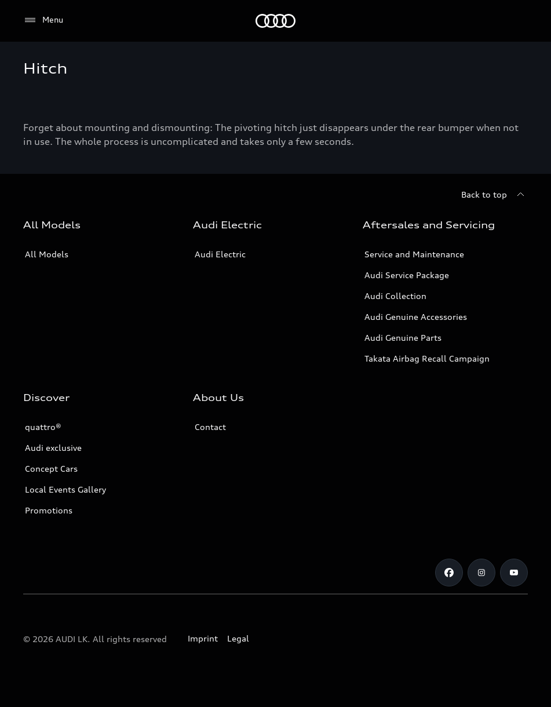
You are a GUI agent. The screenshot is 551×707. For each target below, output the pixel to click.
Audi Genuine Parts (402, 337)
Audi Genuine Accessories (415, 317)
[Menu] (43, 20)
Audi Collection (395, 296)
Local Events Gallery (65, 489)
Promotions (48, 510)
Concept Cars (51, 468)
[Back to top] (494, 195)
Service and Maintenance (414, 254)
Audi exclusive (53, 448)
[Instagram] (481, 572)
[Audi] (275, 21)
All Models (46, 254)
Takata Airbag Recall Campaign (427, 358)
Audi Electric (220, 254)
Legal (238, 638)
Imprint (203, 638)
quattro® (43, 427)
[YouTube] (514, 572)
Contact (210, 427)
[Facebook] (449, 572)
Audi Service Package (406, 275)
